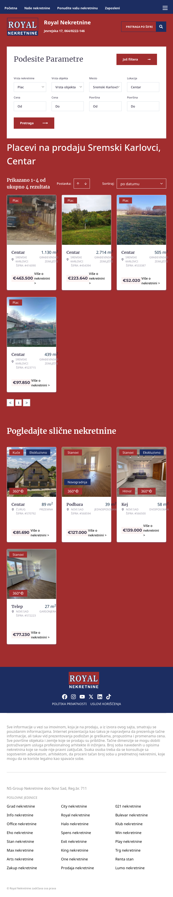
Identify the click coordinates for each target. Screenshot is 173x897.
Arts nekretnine (20, 858)
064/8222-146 (74, 31)
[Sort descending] (85, 183)
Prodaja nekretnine (77, 867)
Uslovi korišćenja (105, 703)
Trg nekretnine (128, 850)
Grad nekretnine (21, 806)
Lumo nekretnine (130, 867)
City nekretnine (74, 806)
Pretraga (34, 123)
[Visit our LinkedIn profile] (99, 696)
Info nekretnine (20, 814)
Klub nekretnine (129, 823)
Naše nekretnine (37, 8)
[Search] (161, 26)
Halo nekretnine (75, 823)
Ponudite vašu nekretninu (77, 8)
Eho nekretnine (20, 832)
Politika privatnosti (69, 703)
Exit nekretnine (74, 841)
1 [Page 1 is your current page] (18, 402)
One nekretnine (74, 858)
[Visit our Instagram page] (73, 696)
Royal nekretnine (75, 814)
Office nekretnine (21, 823)
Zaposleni (112, 8)
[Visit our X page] (91, 696)
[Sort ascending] (78, 183)
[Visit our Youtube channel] (82, 696)
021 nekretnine (128, 806)
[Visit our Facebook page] (64, 696)
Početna (11, 8)
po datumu (130, 183)
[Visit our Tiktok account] (108, 696)
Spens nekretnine (76, 832)
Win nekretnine (128, 832)
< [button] (10, 402)
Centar (136, 87)
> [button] (26, 402)
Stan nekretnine (20, 841)
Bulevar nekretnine (131, 814)
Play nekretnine (128, 841)
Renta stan (124, 858)
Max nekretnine (20, 850)
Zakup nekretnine (22, 867)
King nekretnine (74, 850)
